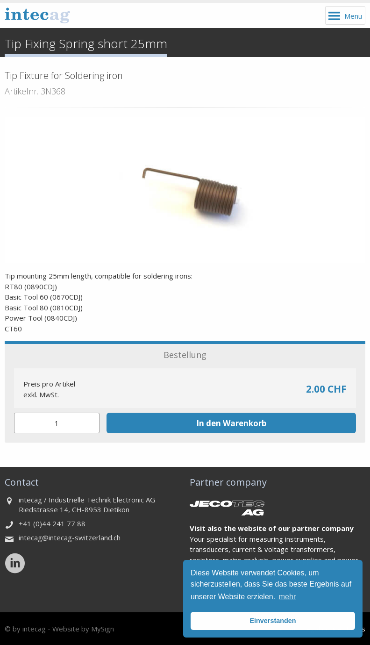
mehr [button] (287, 597)
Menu (353, 16)
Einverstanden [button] (272, 620)
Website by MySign (83, 628)
